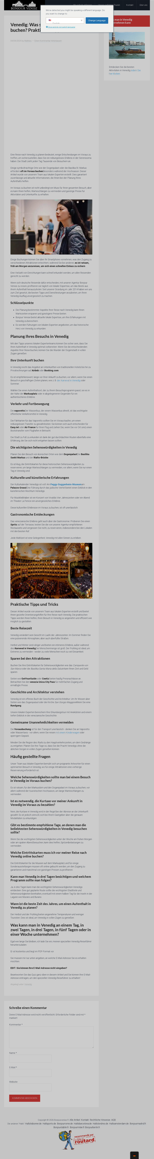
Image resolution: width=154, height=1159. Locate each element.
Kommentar (16, 1024)
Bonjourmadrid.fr (138, 1123)
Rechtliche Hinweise (100, 1120)
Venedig (28, 984)
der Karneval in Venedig (68, 380)
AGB (113, 1120)
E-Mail (13, 1067)
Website (13, 1081)
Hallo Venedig (24, 5)
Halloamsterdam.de (119, 1123)
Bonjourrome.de (65, 1123)
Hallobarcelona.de (83, 1123)
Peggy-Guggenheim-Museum (65, 484)
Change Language (97, 20)
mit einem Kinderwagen (67, 732)
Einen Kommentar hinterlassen (48, 41)
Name (13, 1053)
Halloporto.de (49, 1123)
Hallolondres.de (100, 1123)
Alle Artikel (75, 1120)
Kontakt (85, 1120)
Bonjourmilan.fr (77, 1127)
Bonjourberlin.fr (92, 1127)
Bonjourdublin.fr (61, 1127)
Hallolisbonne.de (33, 1123)
